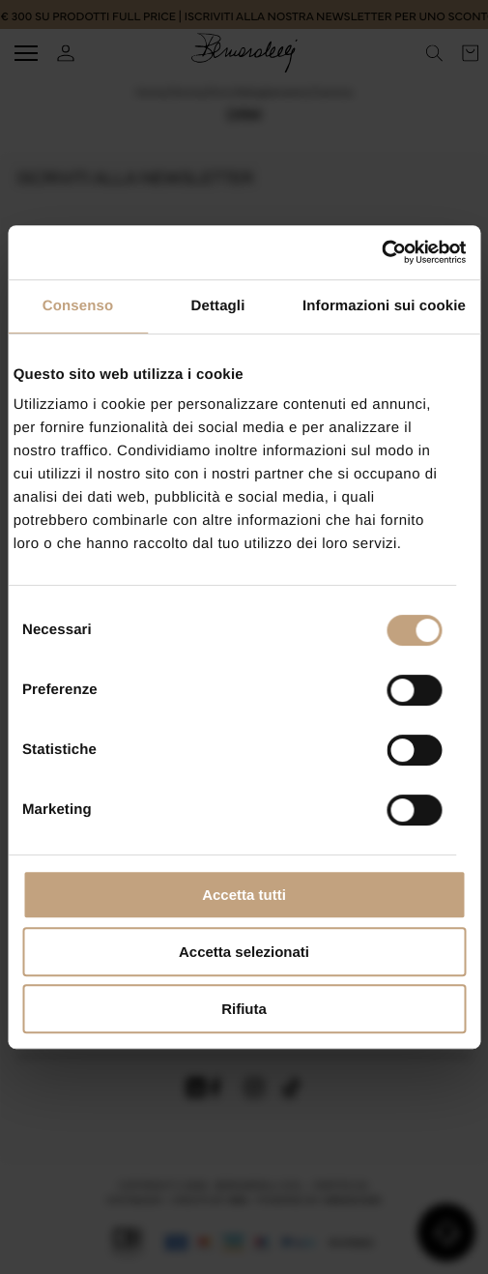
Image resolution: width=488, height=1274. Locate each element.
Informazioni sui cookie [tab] (384, 306)
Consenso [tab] (78, 306)
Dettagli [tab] (218, 306)
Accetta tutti (244, 894)
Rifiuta (244, 1008)
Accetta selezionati (244, 951)
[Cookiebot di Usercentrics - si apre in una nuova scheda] (381, 252)
